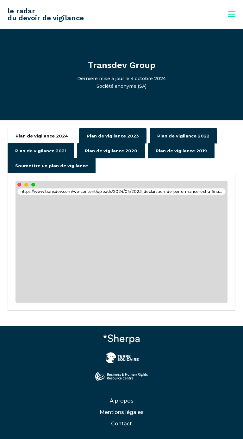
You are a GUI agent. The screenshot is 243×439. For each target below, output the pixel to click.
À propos (122, 401)
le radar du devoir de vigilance (46, 14)
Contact (121, 424)
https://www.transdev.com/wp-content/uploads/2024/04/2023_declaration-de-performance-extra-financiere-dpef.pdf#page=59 (123, 191)
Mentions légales (122, 412)
